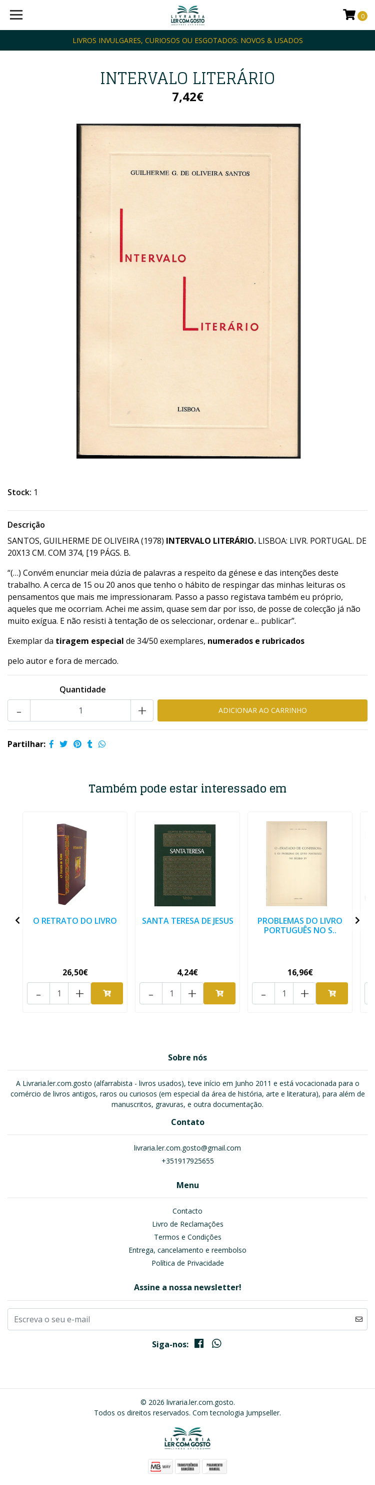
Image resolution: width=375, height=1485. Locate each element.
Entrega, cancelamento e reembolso (187, 1250)
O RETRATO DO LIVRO (75, 920)
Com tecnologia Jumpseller (236, 1412)
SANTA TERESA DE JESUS (188, 920)
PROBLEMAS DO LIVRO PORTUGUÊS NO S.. (300, 925)
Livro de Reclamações (188, 1224)
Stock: (20, 492)
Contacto (187, 1211)
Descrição (26, 524)
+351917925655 (188, 1161)
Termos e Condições (188, 1237)
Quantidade (83, 689)
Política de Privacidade (188, 1263)
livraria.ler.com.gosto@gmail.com (187, 1148)
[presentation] (18, 920)
